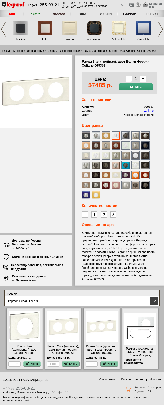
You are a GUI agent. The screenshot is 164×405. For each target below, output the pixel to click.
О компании (107, 379)
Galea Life (143, 39)
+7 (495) (43, 5)
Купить (136, 86)
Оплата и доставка (95, 5)
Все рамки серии (69, 50)
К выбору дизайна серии (28, 50)
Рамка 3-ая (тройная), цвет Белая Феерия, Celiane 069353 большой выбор (101, 351)
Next (160, 29)
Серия (51, 50)
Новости (155, 379)
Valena (70, 39)
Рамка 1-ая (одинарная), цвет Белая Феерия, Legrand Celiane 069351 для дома (24, 353)
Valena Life (118, 39)
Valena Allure (94, 39)
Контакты (89, 2)
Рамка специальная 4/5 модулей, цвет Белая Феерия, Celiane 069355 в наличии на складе (140, 355)
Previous (3, 29)
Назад (6, 50)
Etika (45, 39)
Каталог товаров (132, 379)
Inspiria (20, 39)
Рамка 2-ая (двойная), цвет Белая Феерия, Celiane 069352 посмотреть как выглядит (63, 353)
